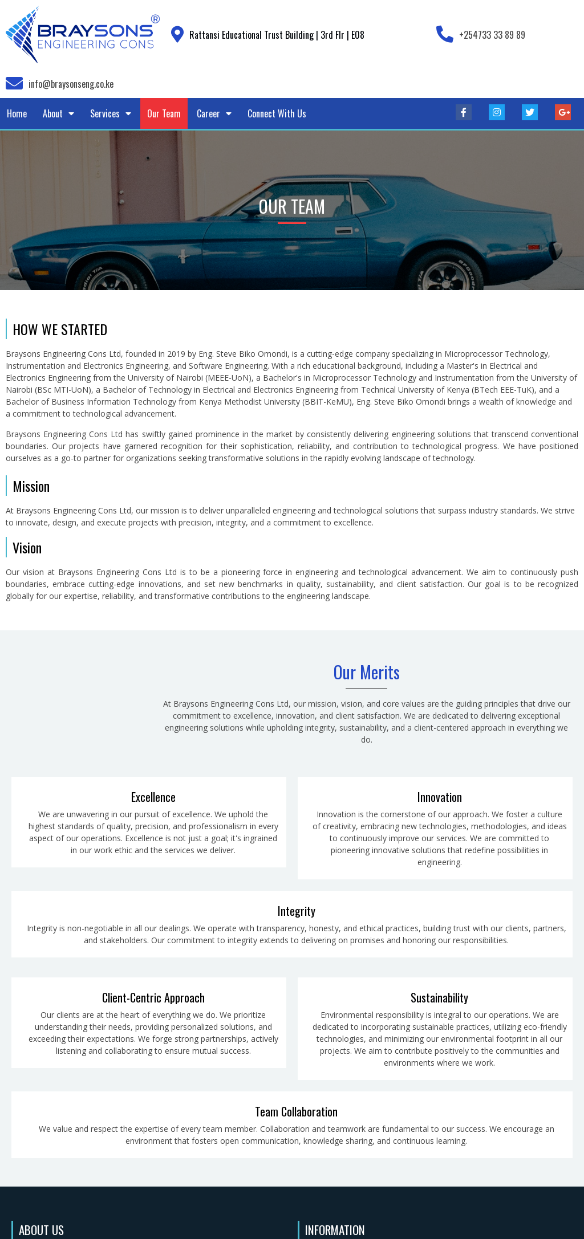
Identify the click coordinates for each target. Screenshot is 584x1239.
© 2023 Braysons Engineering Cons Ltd (292, 1222)
